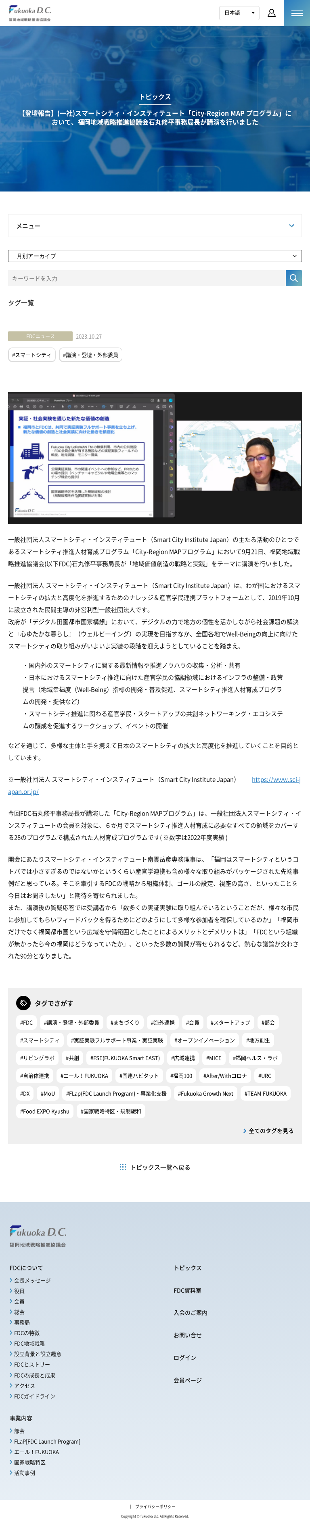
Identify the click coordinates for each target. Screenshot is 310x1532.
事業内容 (21, 1418)
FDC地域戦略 (29, 1343)
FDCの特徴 (27, 1332)
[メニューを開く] (297, 13)
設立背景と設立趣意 (37, 1353)
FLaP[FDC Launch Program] (47, 1441)
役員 (19, 1291)
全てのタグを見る (271, 1130)
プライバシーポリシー (155, 1507)
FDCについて (26, 1267)
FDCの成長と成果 (34, 1375)
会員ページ (188, 1380)
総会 (19, 1312)
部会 (19, 1430)
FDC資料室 (187, 1290)
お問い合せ (188, 1335)
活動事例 (24, 1472)
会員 (19, 1301)
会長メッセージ (32, 1280)
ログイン (185, 1357)
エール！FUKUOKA (36, 1451)
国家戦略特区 (30, 1462)
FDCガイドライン (34, 1396)
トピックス (188, 1267)
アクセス (24, 1385)
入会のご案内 (190, 1312)
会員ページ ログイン (272, 13)
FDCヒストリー (32, 1364)
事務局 (22, 1322)
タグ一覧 (21, 302)
